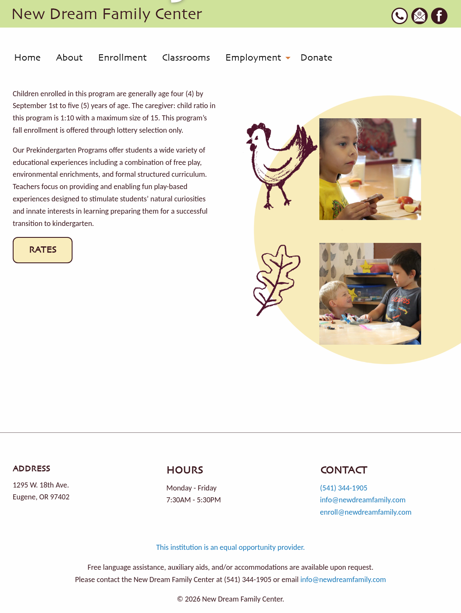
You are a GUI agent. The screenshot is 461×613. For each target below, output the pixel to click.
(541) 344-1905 (344, 488)
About (69, 58)
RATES (42, 250)
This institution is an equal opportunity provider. (230, 547)
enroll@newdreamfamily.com (366, 512)
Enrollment (122, 58)
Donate (316, 58)
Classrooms (186, 58)
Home (27, 58)
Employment (253, 58)
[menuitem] (27, 58)
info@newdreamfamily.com (363, 499)
